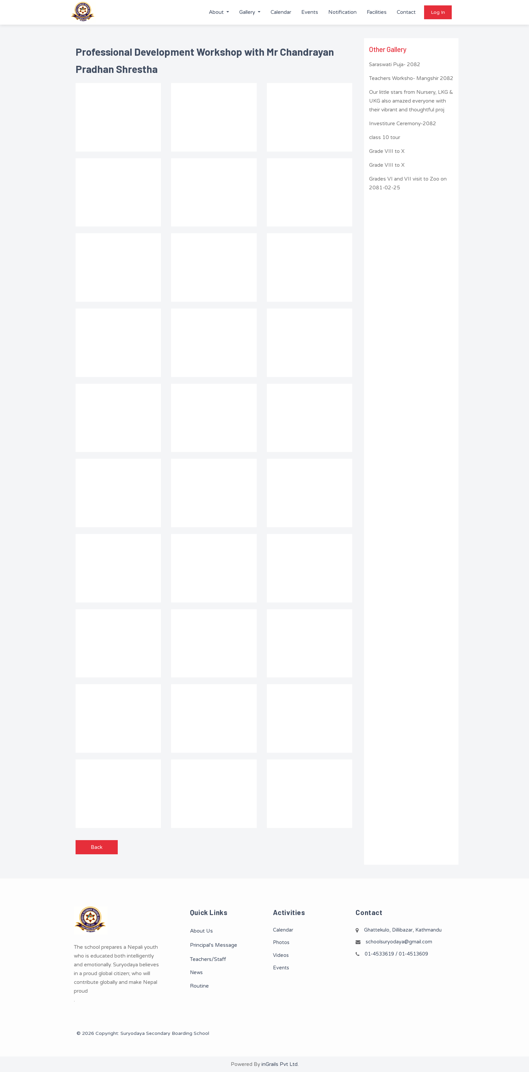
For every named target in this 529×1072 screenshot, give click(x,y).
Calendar (281, 12)
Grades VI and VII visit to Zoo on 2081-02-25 (408, 183)
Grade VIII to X (387, 151)
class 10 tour (384, 137)
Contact (406, 12)
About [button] (217, 12)
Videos (281, 955)
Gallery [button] (247, 12)
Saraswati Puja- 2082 (394, 64)
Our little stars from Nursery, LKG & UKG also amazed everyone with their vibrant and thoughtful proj (411, 101)
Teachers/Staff (208, 959)
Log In (438, 12)
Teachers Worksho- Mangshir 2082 (411, 78)
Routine (199, 986)
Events (309, 12)
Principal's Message (213, 945)
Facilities (377, 12)
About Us (201, 931)
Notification (342, 12)
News (196, 972)
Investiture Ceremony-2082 (402, 123)
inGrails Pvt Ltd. (280, 1064)
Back (97, 847)
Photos (281, 942)
